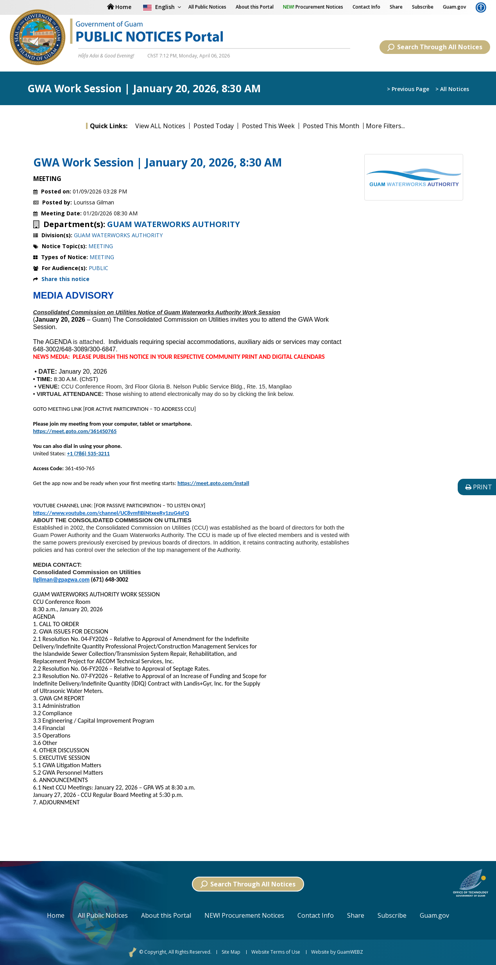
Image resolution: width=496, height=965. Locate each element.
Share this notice (65, 279)
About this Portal (255, 7)
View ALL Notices (160, 126)
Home (55, 915)
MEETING (100, 246)
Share (396, 7)
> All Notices (452, 89)
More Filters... (385, 126)
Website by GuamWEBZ (337, 952)
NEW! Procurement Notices (244, 915)
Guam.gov (454, 7)
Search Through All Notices (434, 47)
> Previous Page (408, 89)
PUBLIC (98, 268)
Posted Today (213, 126)
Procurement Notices (313, 7)
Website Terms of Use (275, 952)
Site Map (231, 952)
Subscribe (422, 7)
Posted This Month (331, 126)
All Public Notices (103, 915)
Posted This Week (268, 126)
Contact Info (366, 7)
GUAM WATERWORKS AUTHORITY (173, 224)
